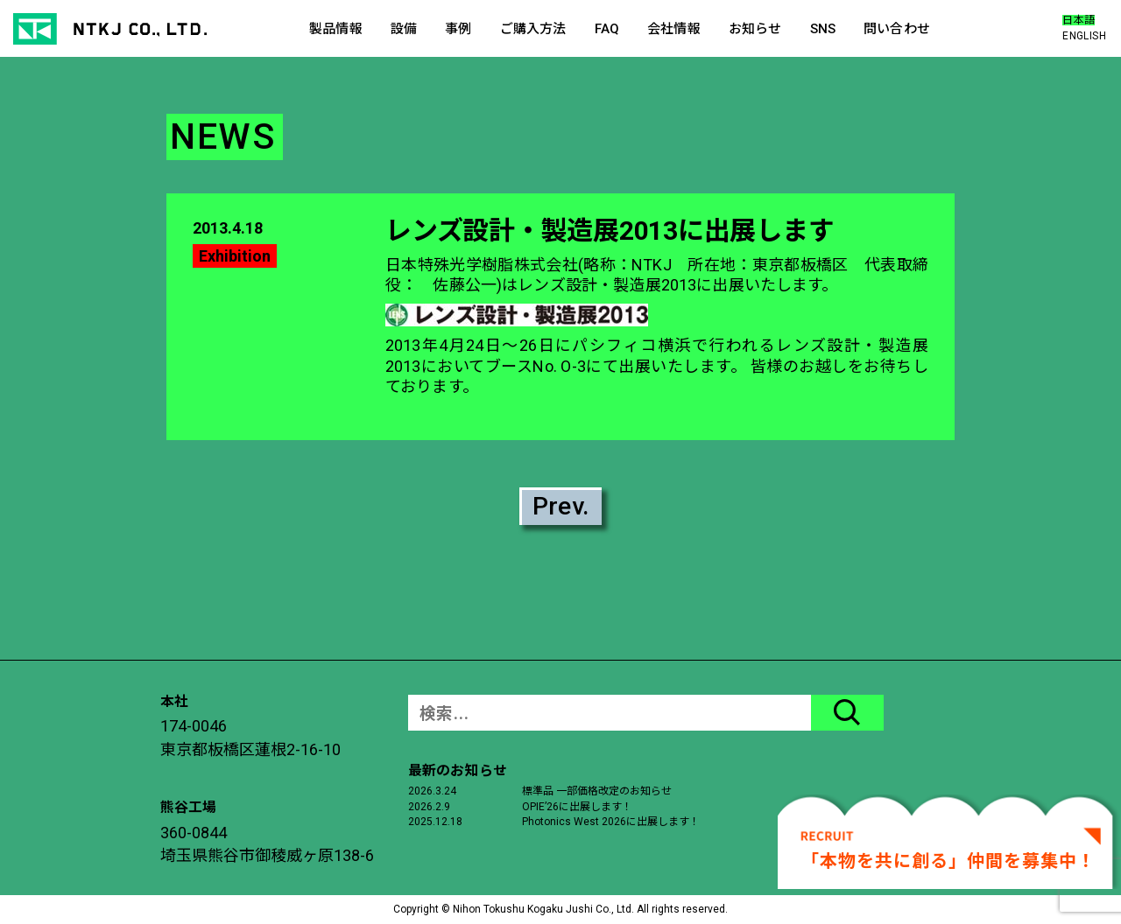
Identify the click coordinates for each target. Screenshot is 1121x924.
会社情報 (674, 29)
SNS (822, 29)
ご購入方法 (533, 29)
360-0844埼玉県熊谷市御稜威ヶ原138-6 (267, 843)
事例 (458, 29)
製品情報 (336, 29)
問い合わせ (897, 29)
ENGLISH (1084, 36)
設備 (404, 29)
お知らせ (755, 29)
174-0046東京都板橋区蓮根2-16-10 (250, 737)
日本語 (1078, 20)
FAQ (607, 29)
